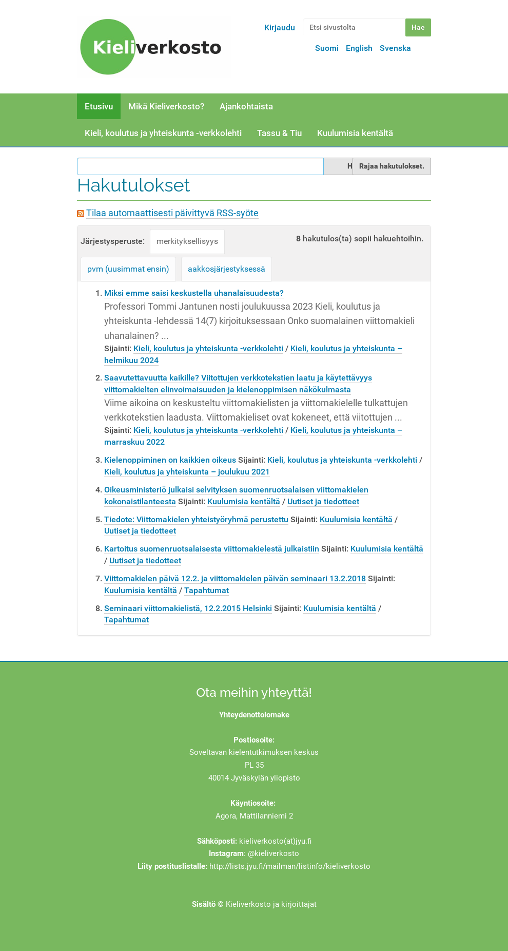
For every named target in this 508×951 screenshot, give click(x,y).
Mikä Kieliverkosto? (166, 106)
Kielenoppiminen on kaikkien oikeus (170, 460)
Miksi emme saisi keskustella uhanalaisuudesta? (194, 293)
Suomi (327, 48)
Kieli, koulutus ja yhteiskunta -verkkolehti (163, 133)
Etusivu (99, 106)
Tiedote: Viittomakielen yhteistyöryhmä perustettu (196, 519)
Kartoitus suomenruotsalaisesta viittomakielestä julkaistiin (211, 549)
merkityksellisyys (187, 241)
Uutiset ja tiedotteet (323, 501)
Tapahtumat (206, 590)
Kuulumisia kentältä (355, 133)
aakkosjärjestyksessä (226, 269)
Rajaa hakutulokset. (391, 166)
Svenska (395, 48)
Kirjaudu (279, 27)
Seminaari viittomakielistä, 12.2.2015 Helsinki (188, 608)
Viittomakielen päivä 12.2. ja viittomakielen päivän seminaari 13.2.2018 (235, 578)
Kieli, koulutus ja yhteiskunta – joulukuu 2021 (187, 472)
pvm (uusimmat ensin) (128, 269)
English (359, 48)
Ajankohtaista (246, 106)
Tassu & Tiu (279, 133)
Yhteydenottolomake (254, 714)
